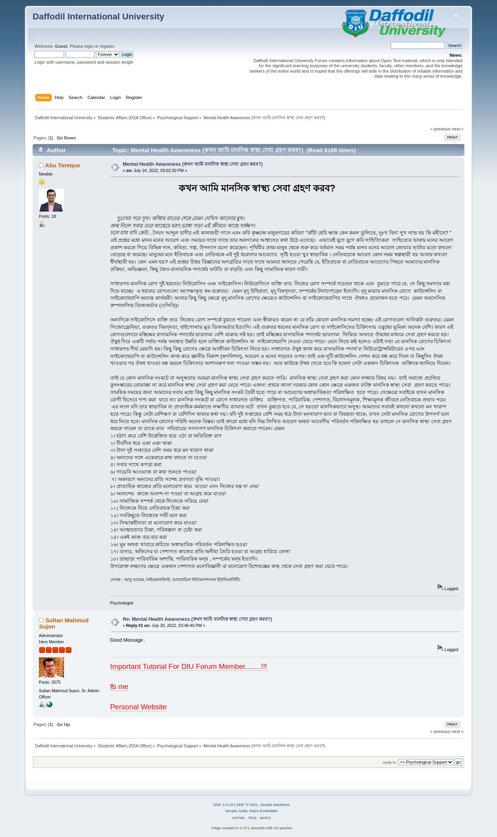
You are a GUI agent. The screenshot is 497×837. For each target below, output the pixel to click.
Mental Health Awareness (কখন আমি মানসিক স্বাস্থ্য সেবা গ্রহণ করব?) (193, 164)
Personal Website (138, 707)
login (89, 46)
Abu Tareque (62, 165)
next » (458, 129)
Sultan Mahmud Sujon (64, 623)
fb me (119, 686)
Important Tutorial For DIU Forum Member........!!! (189, 666)
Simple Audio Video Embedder (251, 811)
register (107, 46)
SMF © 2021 (247, 804)
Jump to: (389, 762)
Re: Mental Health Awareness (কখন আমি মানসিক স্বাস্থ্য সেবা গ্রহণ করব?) (197, 619)
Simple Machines (275, 804)
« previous (440, 129)
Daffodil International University (98, 16)
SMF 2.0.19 (223, 804)
